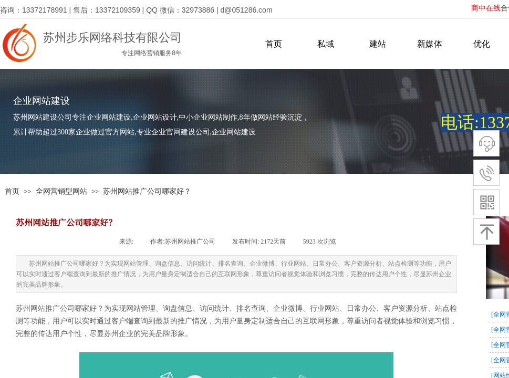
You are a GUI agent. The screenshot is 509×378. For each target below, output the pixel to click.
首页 (273, 43)
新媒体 (429, 43)
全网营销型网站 (61, 191)
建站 (377, 43)
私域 (325, 43)
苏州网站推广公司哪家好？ (147, 191)
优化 (481, 43)
